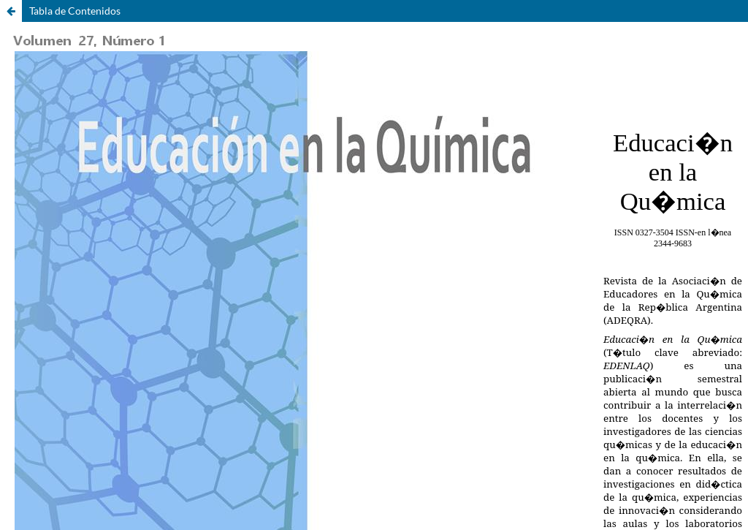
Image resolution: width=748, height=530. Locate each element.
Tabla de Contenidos (75, 10)
